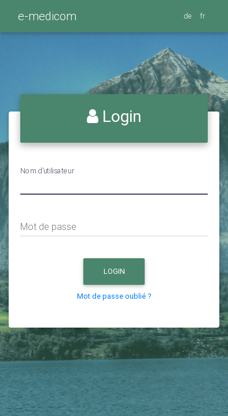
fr (203, 16)
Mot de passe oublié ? (114, 296)
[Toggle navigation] (83, 20)
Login (124, 274)
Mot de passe (48, 226)
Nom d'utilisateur (47, 170)
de (188, 16)
